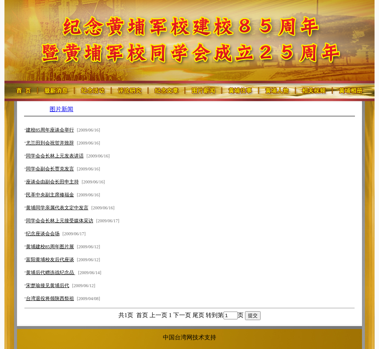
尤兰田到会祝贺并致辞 (50, 143)
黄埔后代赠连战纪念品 (50, 272)
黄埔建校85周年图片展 (50, 246)
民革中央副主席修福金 (50, 194)
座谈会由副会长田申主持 (52, 182)
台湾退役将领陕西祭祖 (50, 298)
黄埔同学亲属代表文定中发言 (57, 207)
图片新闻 (61, 109)
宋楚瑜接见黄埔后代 (47, 285)
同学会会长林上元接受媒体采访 (59, 220)
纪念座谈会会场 (43, 233)
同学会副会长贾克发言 (50, 169)
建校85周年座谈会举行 (50, 130)
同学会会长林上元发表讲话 (55, 156)
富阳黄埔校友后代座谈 (50, 259)
